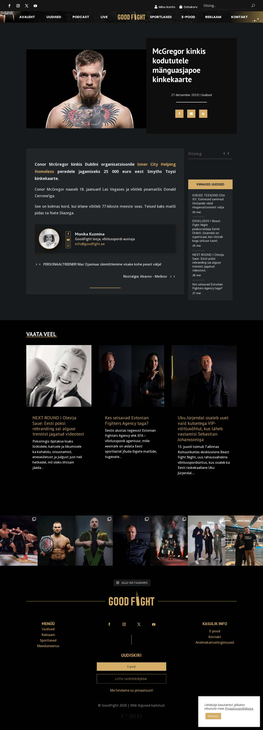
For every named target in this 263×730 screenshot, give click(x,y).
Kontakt (239, 17)
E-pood (188, 17)
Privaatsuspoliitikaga (239, 708)
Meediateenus (48, 646)
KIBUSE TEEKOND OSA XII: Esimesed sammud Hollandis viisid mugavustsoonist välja (208, 201)
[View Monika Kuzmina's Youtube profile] (68, 240)
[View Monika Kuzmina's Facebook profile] (68, 234)
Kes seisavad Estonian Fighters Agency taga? (207, 286)
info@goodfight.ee (90, 244)
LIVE (104, 17)
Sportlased (161, 17)
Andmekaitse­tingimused (215, 642)
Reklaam (213, 17)
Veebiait (131, 727)
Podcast (81, 17)
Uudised (53, 17)
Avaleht (27, 17)
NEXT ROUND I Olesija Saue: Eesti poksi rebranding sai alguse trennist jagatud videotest (208, 262)
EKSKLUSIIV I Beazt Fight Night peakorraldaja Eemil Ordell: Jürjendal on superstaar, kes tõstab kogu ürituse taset (207, 231)
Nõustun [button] (213, 716)
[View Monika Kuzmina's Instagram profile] (68, 245)
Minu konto (167, 7)
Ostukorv (190, 7)
